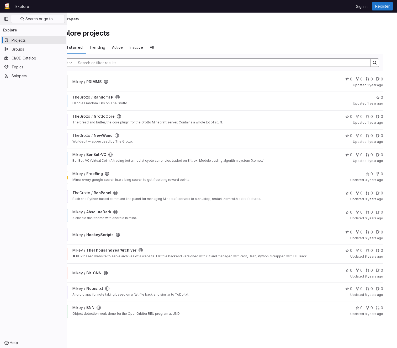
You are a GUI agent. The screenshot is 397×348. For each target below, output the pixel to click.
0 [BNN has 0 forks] (376, 308)
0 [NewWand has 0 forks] (366, 135)
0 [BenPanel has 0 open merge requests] (376, 193)
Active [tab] (135, 47)
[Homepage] (7, 6)
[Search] (233, 62)
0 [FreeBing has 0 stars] (376, 174)
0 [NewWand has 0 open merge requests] (376, 135)
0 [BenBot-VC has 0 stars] (356, 155)
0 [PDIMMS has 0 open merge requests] (376, 79)
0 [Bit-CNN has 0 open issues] (387, 270)
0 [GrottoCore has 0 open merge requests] (376, 116)
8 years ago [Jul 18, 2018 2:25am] (381, 256)
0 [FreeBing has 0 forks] (387, 174)
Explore (22, 6)
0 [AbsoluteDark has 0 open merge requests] (376, 212)
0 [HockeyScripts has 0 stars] (356, 232)
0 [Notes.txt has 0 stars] (356, 288)
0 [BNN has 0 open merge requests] (387, 308)
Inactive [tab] (154, 47)
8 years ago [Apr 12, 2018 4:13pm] (381, 276)
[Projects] (33, 40)
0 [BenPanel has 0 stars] (356, 193)
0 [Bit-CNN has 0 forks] (366, 270)
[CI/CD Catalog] (33, 58)
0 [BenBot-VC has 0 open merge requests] (376, 155)
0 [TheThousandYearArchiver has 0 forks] (366, 250)
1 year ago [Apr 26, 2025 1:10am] (383, 85)
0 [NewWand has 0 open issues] (387, 135)
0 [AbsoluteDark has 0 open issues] (387, 212)
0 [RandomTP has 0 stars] (387, 97)
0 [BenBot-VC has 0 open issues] (387, 155)
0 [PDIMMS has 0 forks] (366, 79)
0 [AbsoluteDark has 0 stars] (356, 212)
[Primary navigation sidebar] (6, 19)
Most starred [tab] (88, 47)
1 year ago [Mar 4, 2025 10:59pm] (383, 103)
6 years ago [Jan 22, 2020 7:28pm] (381, 218)
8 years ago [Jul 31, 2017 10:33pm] (381, 314)
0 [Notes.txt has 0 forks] (366, 288)
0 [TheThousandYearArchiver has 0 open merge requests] (376, 250)
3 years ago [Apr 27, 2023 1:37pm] (381, 180)
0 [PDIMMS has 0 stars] (356, 79)
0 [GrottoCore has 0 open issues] (387, 116)
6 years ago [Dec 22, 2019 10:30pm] (381, 238)
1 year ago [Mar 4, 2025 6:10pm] (383, 122)
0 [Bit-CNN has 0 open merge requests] (376, 270)
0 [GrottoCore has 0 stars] (356, 116)
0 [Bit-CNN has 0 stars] (356, 270)
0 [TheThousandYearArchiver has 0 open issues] (387, 250)
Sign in (362, 6)
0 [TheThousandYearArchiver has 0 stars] (356, 250)
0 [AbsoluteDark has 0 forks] (366, 212)
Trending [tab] (115, 47)
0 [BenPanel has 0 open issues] (387, 193)
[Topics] (33, 67)
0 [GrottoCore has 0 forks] (366, 116)
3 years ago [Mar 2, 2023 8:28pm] (381, 199)
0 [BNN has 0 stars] (366, 308)
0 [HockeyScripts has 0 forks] (366, 232)
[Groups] (33, 49)
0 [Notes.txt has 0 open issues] (387, 288)
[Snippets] (33, 76)
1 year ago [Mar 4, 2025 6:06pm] (383, 142)
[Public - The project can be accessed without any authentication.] (124, 82)
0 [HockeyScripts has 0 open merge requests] (376, 232)
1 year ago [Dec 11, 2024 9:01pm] (383, 161)
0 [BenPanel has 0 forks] (366, 193)
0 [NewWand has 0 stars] (356, 135)
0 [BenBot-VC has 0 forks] (366, 155)
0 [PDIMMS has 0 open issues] (387, 79)
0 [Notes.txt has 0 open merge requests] (376, 288)
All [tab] (170, 47)
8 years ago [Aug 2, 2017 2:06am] (381, 295)
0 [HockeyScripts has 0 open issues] (387, 232)
